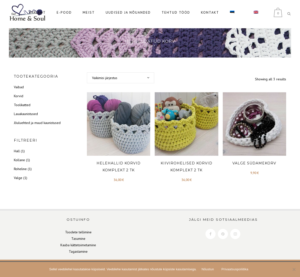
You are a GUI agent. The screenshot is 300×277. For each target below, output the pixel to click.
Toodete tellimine (78, 228)
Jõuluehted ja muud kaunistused (37, 119)
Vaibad (19, 84)
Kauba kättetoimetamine (78, 241)
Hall (17, 148)
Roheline (20, 165)
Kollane (19, 156)
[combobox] (120, 74)
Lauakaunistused (26, 110)
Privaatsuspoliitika (234, 269)
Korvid (18, 93)
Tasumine (78, 235)
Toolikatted (22, 101)
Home (148, 42)
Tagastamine (78, 248)
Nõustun (207, 269)
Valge (18, 174)
